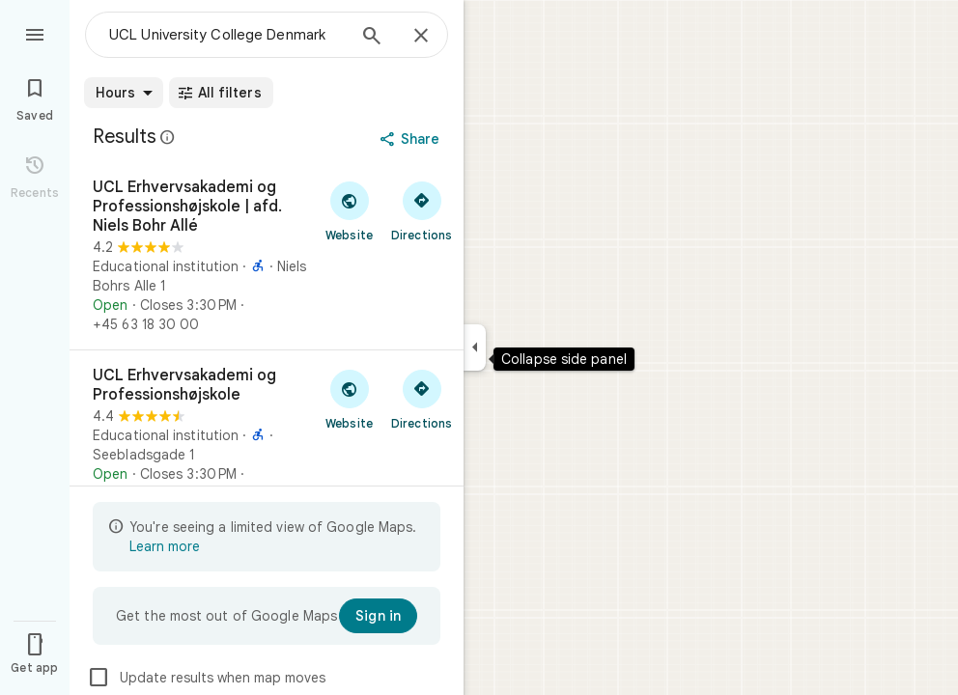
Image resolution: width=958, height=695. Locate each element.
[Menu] (35, 32)
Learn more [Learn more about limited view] (164, 546)
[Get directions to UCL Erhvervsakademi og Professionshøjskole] (421, 398)
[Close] (421, 37)
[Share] (412, 139)
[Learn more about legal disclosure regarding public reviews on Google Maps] (168, 137)
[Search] (372, 38)
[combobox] (227, 34)
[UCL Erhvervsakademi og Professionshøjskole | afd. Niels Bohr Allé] (267, 255)
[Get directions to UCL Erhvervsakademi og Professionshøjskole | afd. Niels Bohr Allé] (421, 210)
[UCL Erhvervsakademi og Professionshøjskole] (267, 434)
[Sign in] (378, 616)
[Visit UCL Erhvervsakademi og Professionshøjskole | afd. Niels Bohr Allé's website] (349, 210)
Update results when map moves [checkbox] (206, 677)
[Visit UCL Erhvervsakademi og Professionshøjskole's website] (349, 398)
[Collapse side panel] (475, 347)
